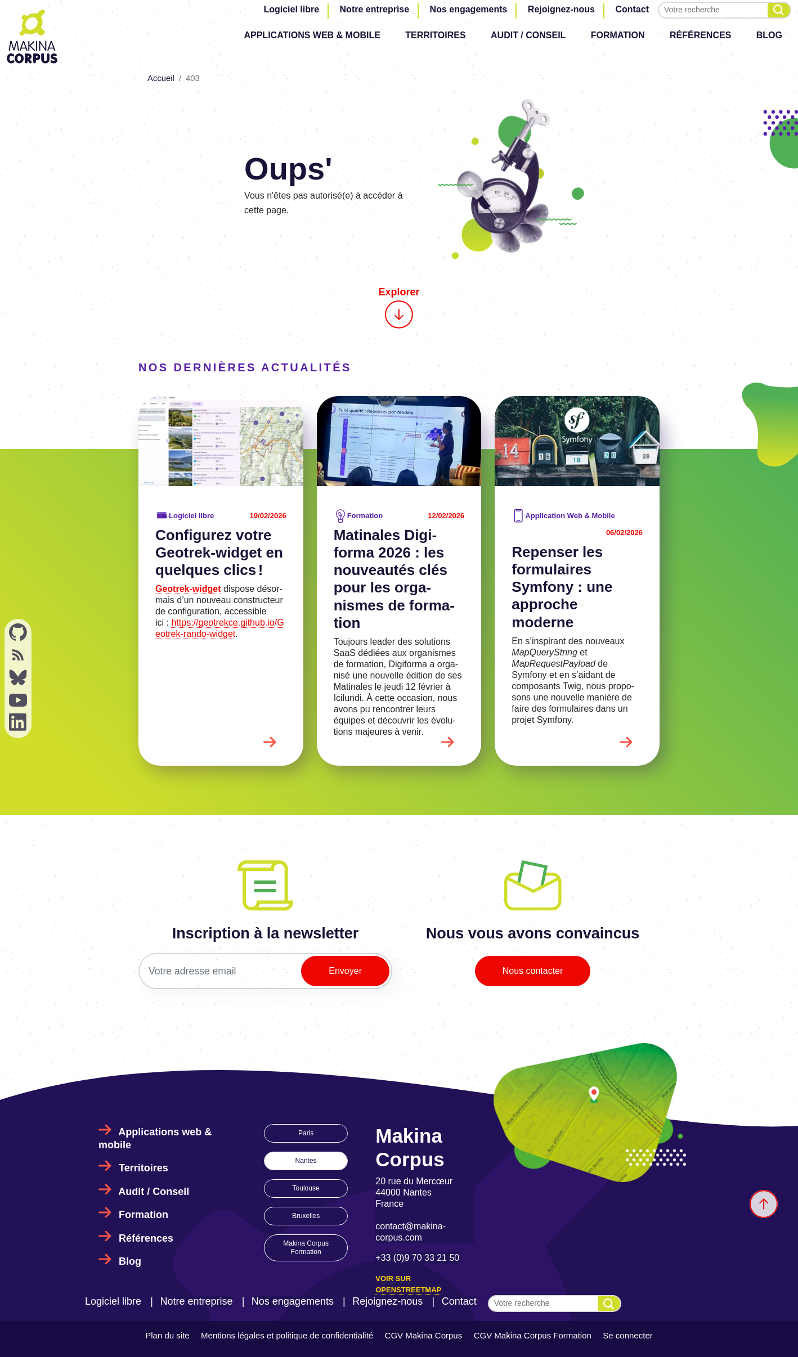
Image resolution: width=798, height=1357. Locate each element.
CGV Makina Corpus (424, 1335)
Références (700, 35)
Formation (618, 35)
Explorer (398, 307)
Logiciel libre (291, 9)
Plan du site (167, 1335)
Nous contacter (533, 971)
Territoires (435, 35)
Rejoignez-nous (561, 9)
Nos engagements (469, 9)
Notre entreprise (375, 9)
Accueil (160, 78)
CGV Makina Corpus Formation (532, 1335)
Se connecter (627, 1335)
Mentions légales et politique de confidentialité (287, 1335)
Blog (769, 35)
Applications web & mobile (312, 35)
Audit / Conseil (528, 35)
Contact (632, 9)
